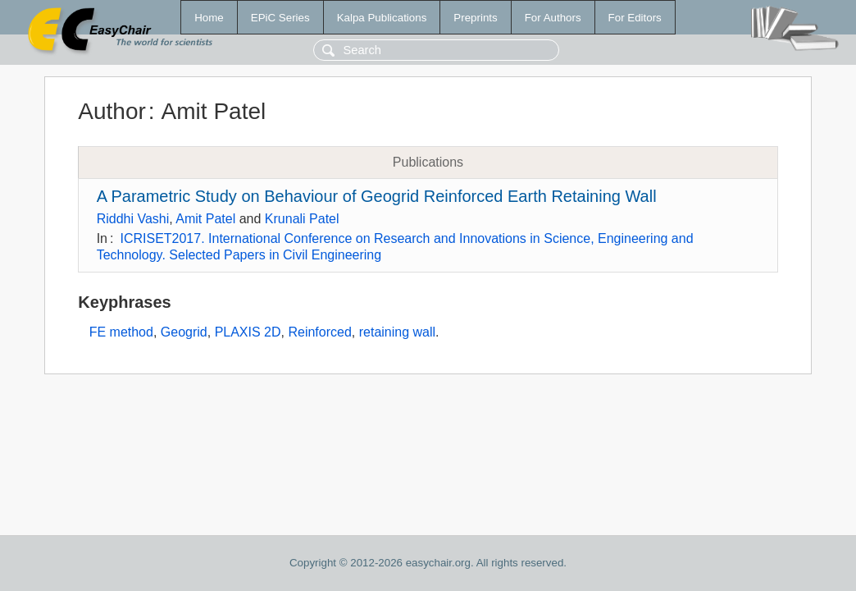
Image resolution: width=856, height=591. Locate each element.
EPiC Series (280, 17)
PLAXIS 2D (248, 332)
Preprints (475, 17)
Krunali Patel (302, 219)
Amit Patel (205, 219)
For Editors (635, 17)
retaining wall (397, 332)
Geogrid (184, 332)
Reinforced (319, 332)
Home (209, 17)
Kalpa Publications (382, 17)
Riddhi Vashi (133, 219)
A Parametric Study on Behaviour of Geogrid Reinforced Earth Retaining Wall (377, 196)
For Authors (553, 17)
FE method (121, 332)
